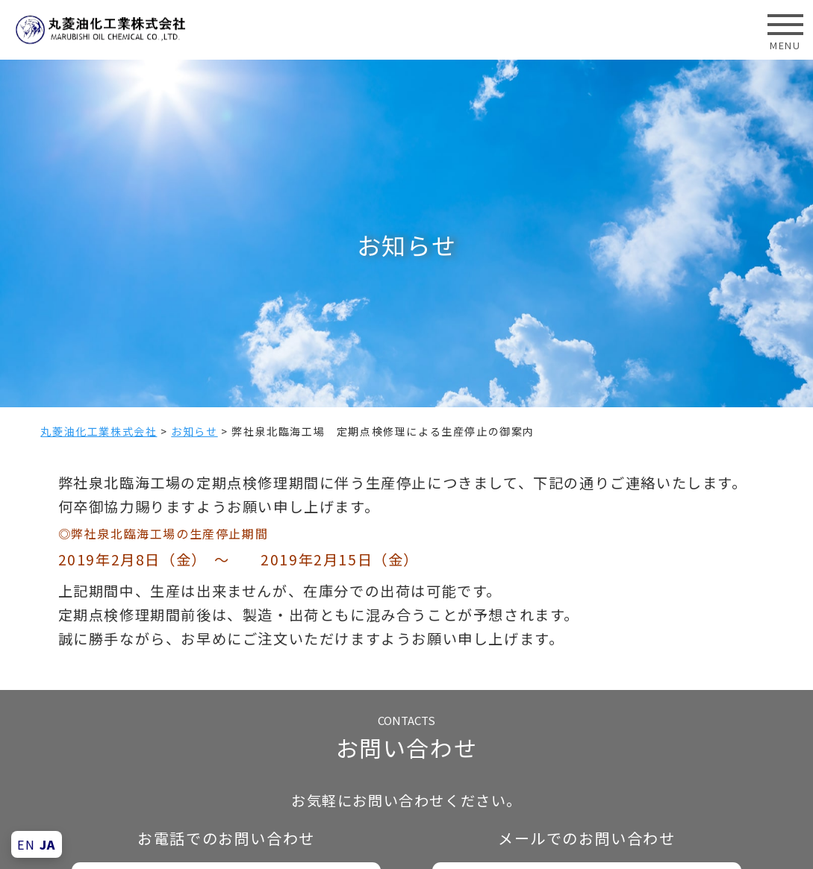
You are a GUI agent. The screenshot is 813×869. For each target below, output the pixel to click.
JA (48, 844)
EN (26, 844)
